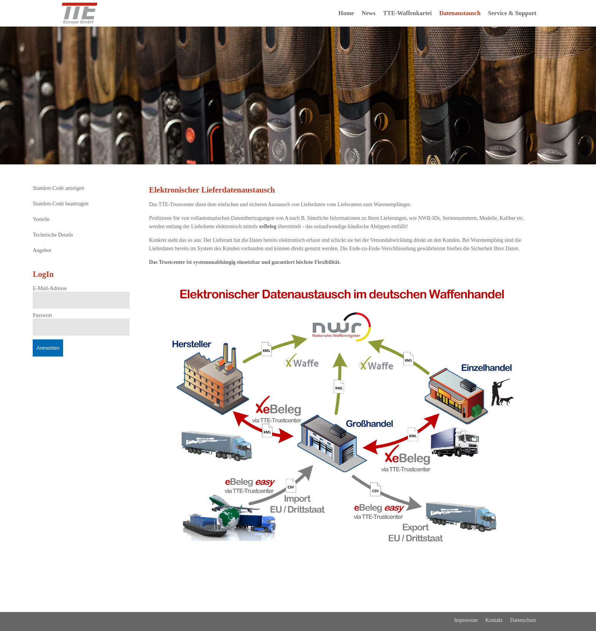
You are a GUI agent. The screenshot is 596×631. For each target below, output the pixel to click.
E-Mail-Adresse (50, 288)
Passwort (42, 315)
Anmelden (47, 348)
